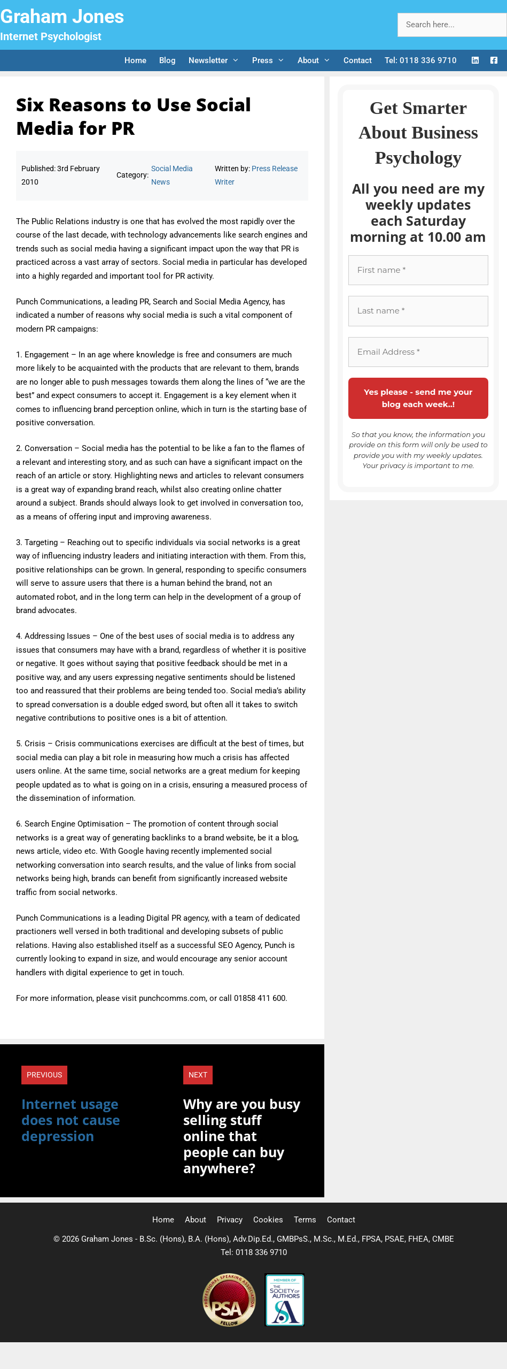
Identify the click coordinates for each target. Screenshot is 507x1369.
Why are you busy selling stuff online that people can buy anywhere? (241, 1136)
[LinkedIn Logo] (475, 60)
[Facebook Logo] (494, 60)
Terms (305, 1220)
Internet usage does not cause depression (70, 1120)
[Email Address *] (418, 352)
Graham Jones (62, 16)
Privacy (230, 1220)
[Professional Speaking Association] (230, 1324)
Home (135, 60)
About (317, 60)
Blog (167, 60)
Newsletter (217, 60)
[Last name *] (418, 311)
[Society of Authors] (284, 1324)
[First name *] (418, 270)
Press (271, 60)
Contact (358, 60)
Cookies (268, 1220)
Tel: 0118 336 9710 (421, 60)
